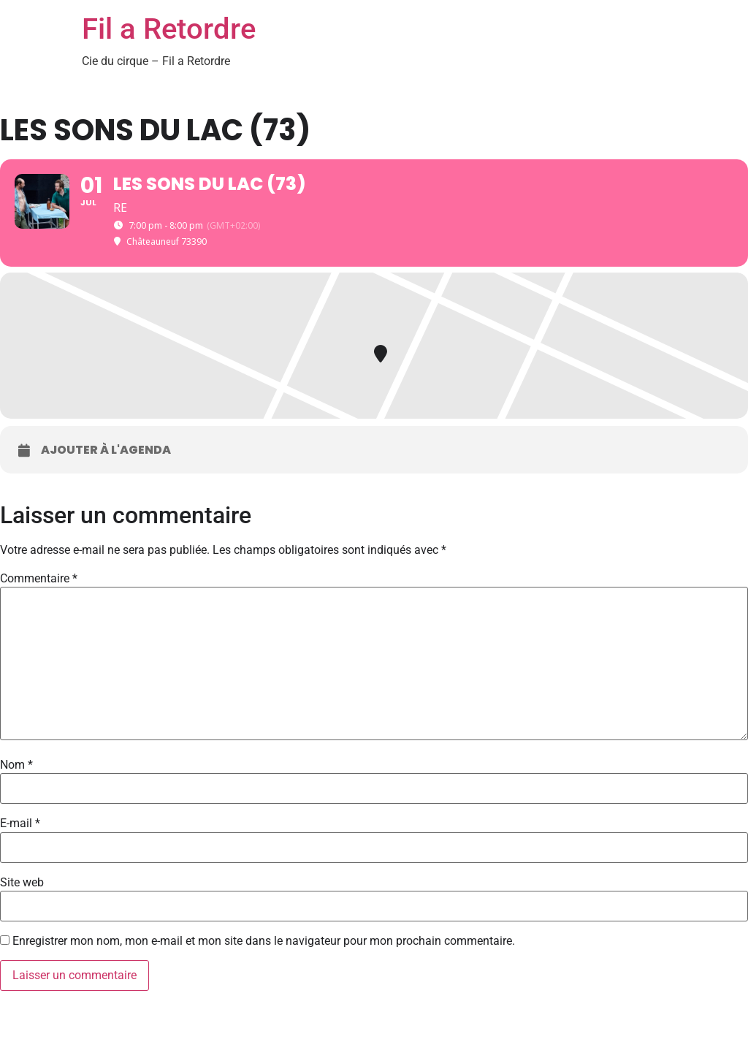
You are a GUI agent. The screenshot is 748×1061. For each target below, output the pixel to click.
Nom (16, 765)
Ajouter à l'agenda (106, 450)
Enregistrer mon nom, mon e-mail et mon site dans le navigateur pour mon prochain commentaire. (263, 941)
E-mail (20, 823)
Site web (22, 883)
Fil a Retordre (169, 29)
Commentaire (38, 579)
